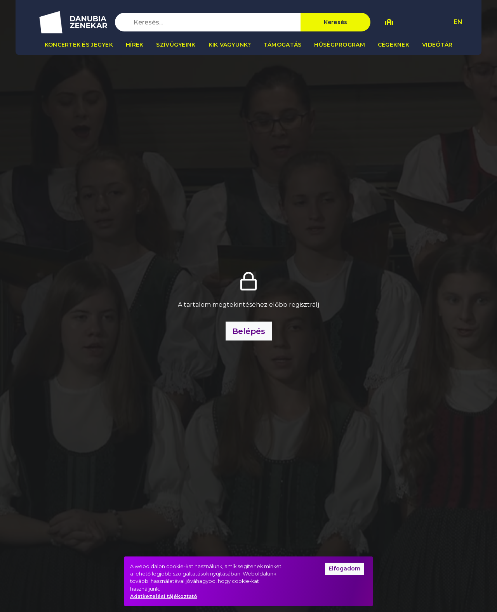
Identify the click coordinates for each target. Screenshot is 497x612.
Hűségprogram (339, 44)
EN (458, 22)
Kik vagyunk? (230, 44)
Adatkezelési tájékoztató (163, 596)
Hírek (134, 44)
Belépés (248, 331)
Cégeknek (393, 44)
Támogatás (283, 44)
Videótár (437, 44)
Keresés (336, 22)
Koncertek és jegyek (79, 44)
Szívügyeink (175, 44)
